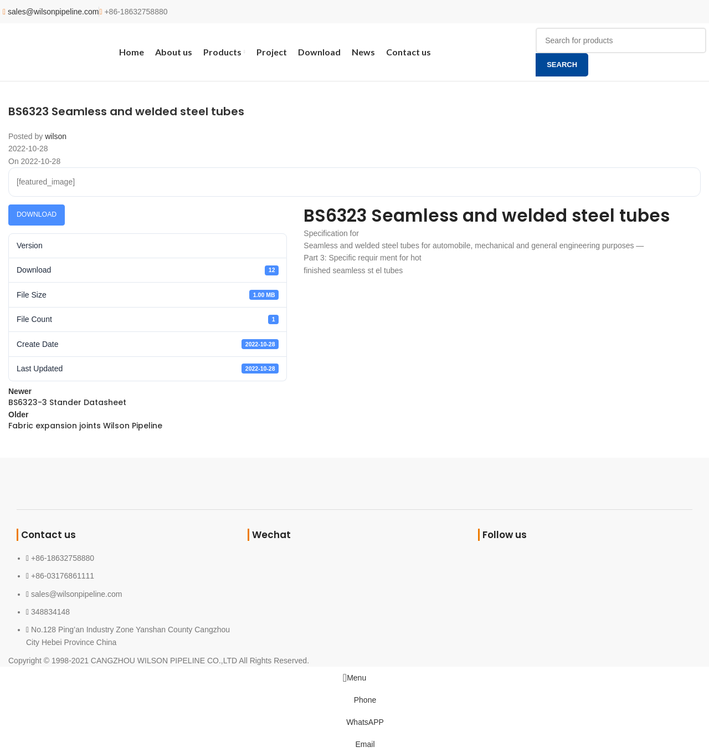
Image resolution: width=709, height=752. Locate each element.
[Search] (621, 40)
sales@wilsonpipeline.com (53, 11)
